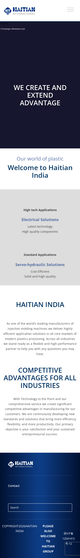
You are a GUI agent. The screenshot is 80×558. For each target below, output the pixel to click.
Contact (14, 486)
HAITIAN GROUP (48, 548)
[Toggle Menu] (70, 9)
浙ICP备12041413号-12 (68, 538)
